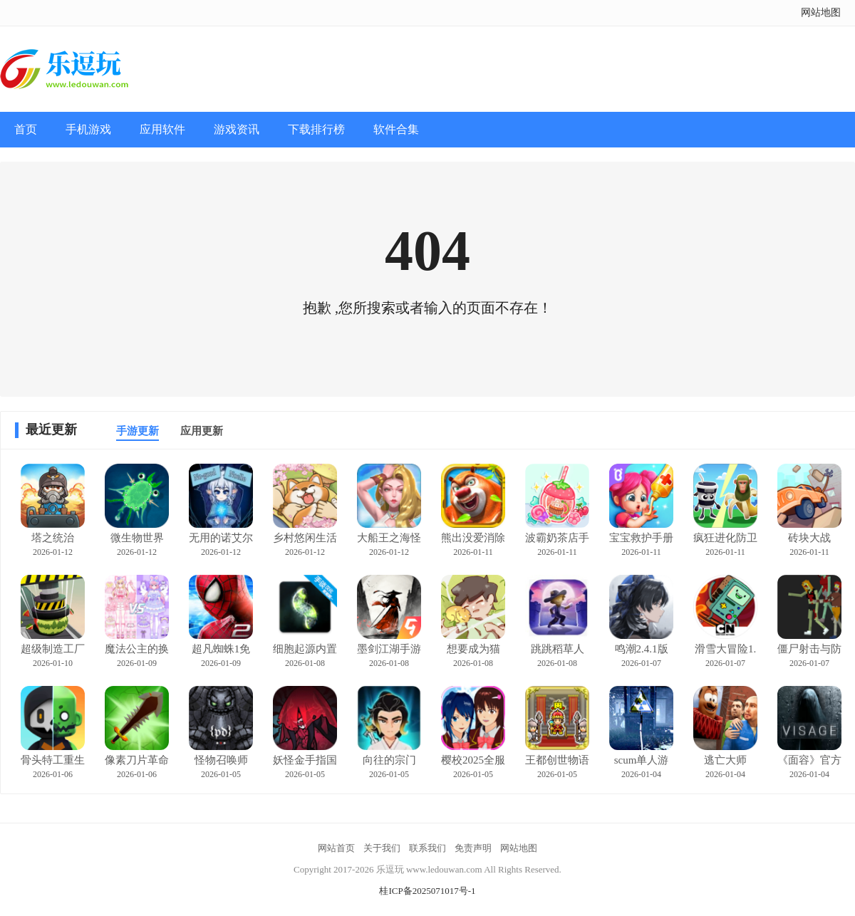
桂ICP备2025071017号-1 (427, 890)
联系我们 (427, 848)
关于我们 (381, 848)
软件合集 (396, 129)
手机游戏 (88, 129)
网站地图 (821, 12)
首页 (25, 129)
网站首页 (336, 848)
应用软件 (162, 129)
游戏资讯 (236, 129)
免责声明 (473, 848)
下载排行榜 (316, 129)
